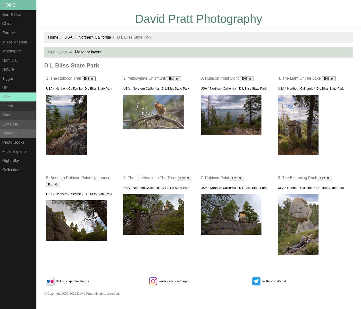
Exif (89, 78)
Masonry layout (88, 52)
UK (5, 88)
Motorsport (11, 51)
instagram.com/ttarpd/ (168, 281)
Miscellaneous (14, 42)
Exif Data (10, 124)
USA (6, 97)
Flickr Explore (14, 152)
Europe (8, 33)
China (7, 24)
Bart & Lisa (11, 15)
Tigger (7, 78)
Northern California (94, 37)
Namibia (9, 60)
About (7, 115)
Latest (7, 106)
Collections (11, 170)
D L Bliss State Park (98, 88)
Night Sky (10, 161)
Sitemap (9, 133)
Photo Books (13, 142)
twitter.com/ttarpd (268, 281)
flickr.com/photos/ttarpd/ (66, 281)
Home (9, 5)
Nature (8, 69)
